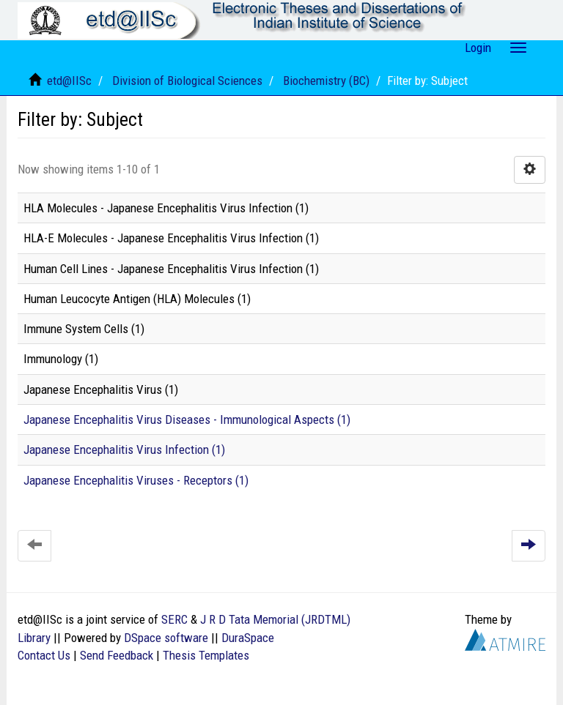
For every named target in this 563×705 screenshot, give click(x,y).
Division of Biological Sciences (187, 80)
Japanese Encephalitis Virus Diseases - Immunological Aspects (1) (186, 419)
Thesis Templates (206, 655)
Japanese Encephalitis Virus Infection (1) (124, 449)
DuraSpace (247, 637)
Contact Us (44, 655)
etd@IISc (69, 80)
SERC (174, 619)
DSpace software (166, 637)
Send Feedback (116, 655)
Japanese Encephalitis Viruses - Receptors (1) (136, 480)
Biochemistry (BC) (326, 80)
